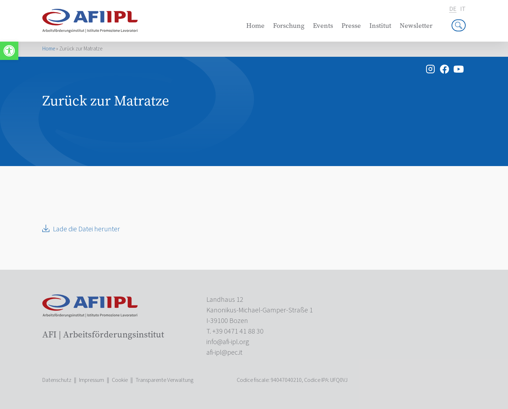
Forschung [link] (288, 25)
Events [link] (323, 25)
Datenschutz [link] (56, 380)
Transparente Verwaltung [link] (164, 380)
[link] (9, 51)
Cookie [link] (120, 380)
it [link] (463, 9)
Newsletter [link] (416, 25)
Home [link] (255, 25)
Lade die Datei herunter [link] (86, 229)
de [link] (452, 9)
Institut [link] (380, 25)
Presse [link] (351, 25)
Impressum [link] (91, 380)
